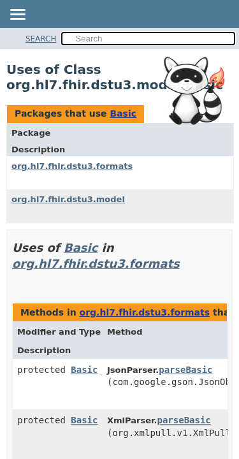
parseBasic (185, 370)
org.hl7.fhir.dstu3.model (68, 199)
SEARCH (41, 38)
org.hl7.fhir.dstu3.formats (72, 166)
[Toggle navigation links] (17, 15)
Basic (123, 113)
